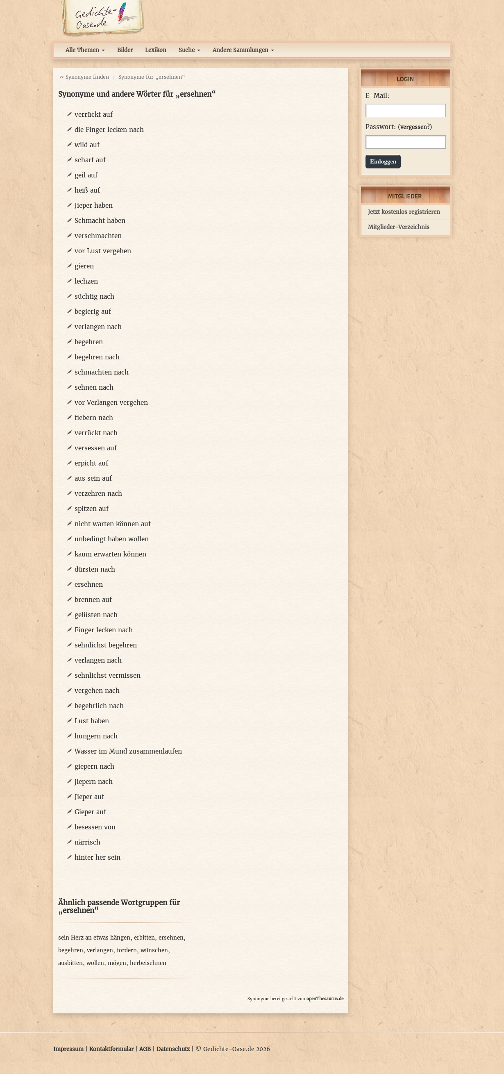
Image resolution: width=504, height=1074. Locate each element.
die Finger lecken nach (109, 130)
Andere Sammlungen (243, 50)
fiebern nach (94, 418)
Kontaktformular (111, 1049)
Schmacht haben (100, 221)
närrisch (87, 842)
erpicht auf (91, 463)
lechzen (86, 281)
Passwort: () (399, 127)
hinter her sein (97, 857)
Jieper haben (94, 205)
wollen (95, 963)
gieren (84, 266)
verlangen (100, 950)
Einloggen (383, 161)
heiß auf (87, 190)
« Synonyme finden (84, 77)
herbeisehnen (148, 963)
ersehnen (89, 584)
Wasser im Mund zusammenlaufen (128, 751)
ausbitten (70, 963)
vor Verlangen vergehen (111, 402)
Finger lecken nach (104, 630)
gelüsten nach (96, 615)
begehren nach (97, 357)
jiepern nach (94, 782)
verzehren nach (98, 493)
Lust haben (92, 721)
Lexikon (155, 50)
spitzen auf (92, 509)
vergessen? (414, 127)
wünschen (154, 950)
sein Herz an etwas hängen (94, 937)
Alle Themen (85, 50)
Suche (189, 50)
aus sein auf (93, 478)
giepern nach (94, 766)
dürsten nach (95, 569)
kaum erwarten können (110, 554)
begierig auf (93, 312)
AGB (145, 1049)
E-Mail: (377, 96)
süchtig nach (94, 296)
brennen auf (93, 600)
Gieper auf (90, 812)
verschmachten (98, 236)
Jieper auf (89, 797)
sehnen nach (94, 387)
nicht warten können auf (113, 524)
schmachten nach (102, 372)
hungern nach (96, 736)
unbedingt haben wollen (112, 539)
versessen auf (96, 448)
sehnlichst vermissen (108, 675)
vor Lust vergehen (103, 251)
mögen (117, 963)
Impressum (68, 1049)
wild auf (87, 145)
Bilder (125, 50)
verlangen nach (98, 327)
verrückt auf (94, 114)
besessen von (95, 827)
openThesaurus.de (324, 998)
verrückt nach (96, 433)
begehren (89, 342)
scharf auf (90, 160)
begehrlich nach (99, 706)
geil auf (86, 175)
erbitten (144, 937)
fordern (127, 950)
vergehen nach (97, 691)
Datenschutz (173, 1049)
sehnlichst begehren (106, 645)
